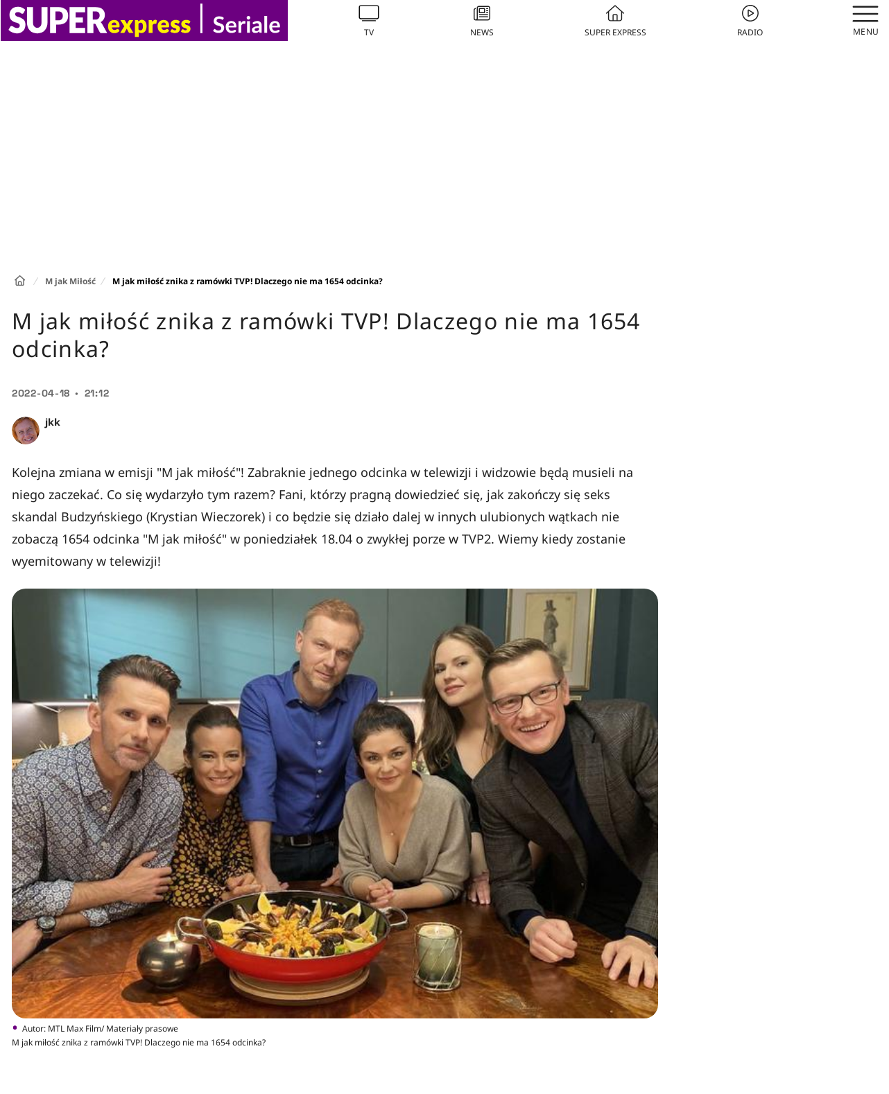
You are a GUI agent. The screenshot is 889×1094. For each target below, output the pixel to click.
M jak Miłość (70, 281)
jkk (52, 421)
